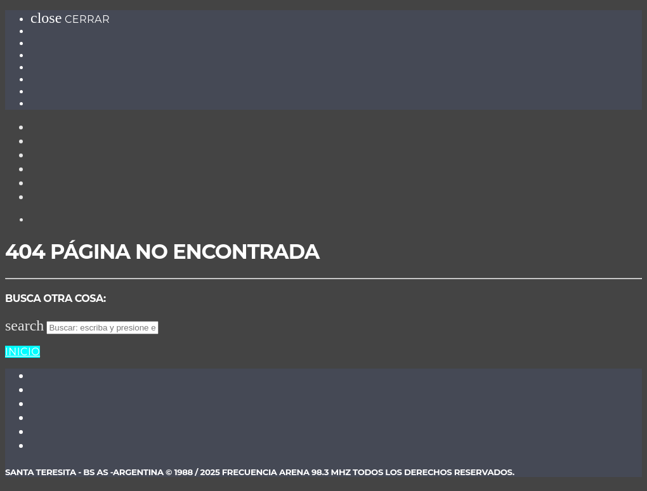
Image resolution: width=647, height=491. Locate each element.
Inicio (22, 352)
